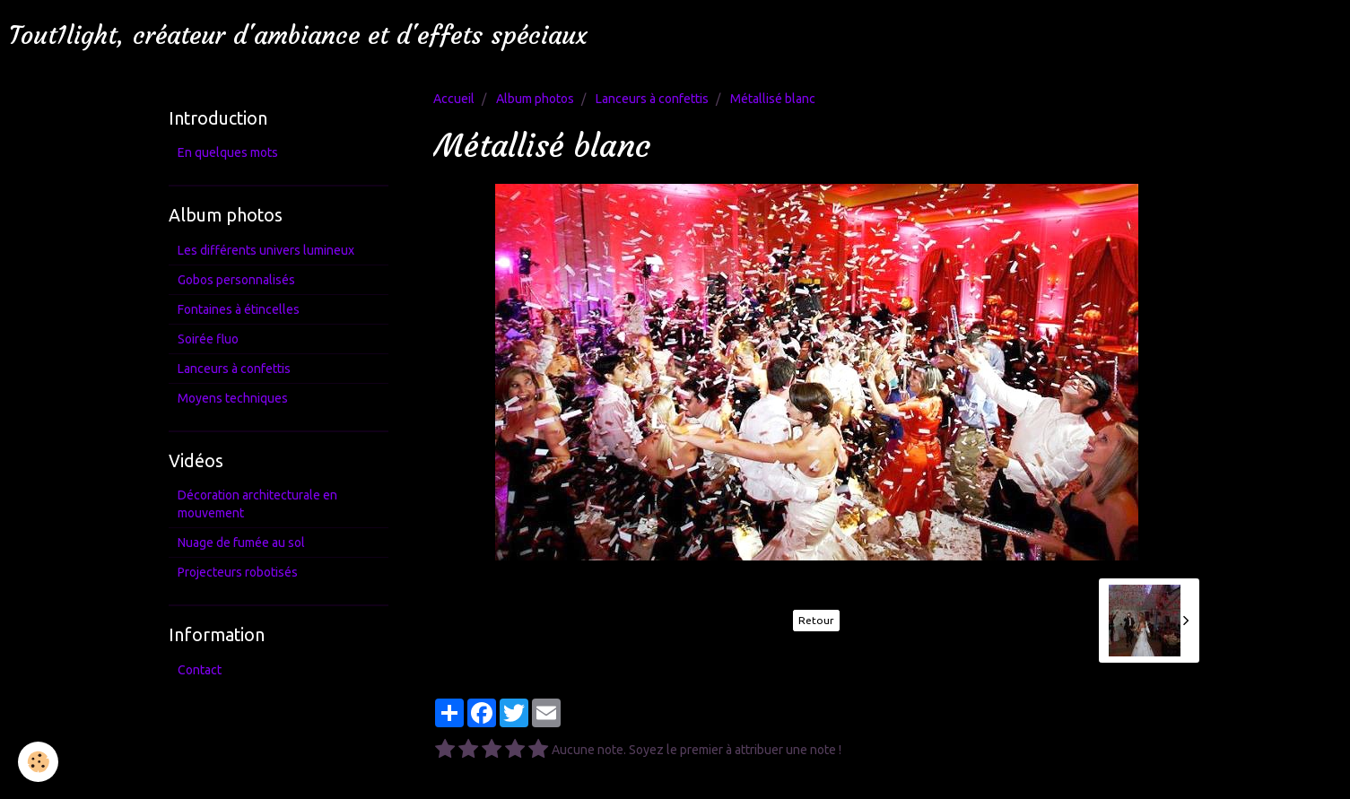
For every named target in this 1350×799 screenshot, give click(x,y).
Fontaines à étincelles (239, 309)
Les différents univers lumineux (266, 250)
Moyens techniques (233, 398)
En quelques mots (228, 152)
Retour (816, 620)
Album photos (535, 98)
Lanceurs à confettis (652, 98)
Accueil (454, 98)
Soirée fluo (208, 339)
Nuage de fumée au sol (241, 542)
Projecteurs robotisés (238, 572)
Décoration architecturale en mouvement (257, 504)
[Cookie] (38, 762)
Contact (200, 670)
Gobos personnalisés (236, 280)
